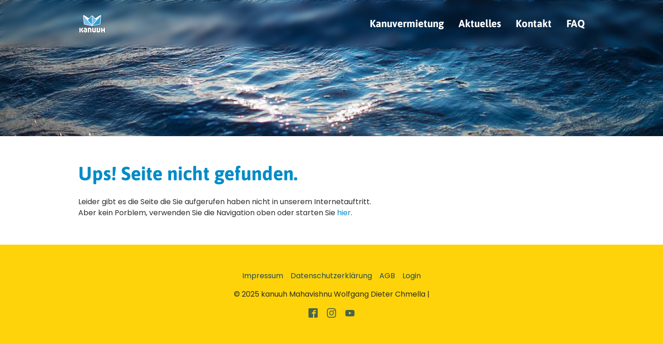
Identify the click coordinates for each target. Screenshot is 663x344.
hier (344, 212)
